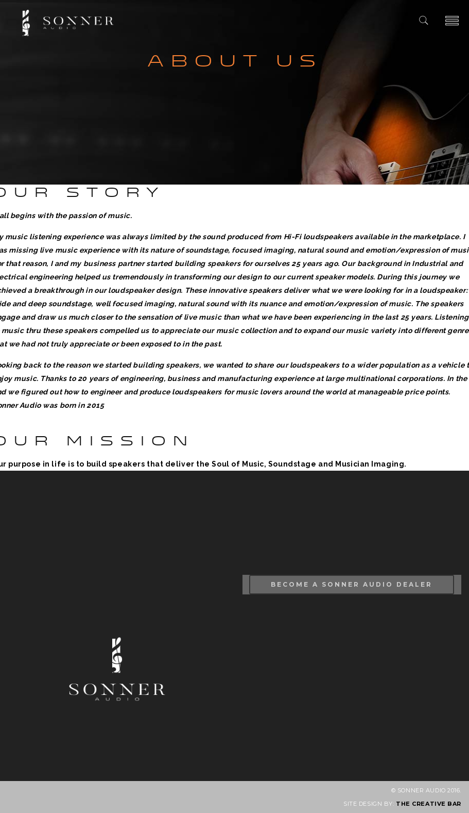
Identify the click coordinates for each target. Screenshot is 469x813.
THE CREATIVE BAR (428, 803)
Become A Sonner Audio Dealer (351, 584)
